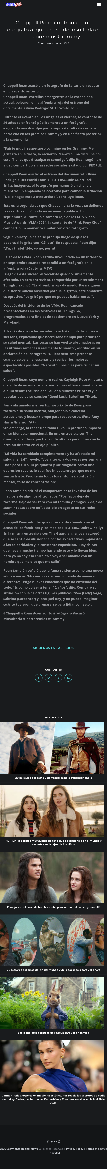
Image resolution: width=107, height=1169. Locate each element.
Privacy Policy (74, 1148)
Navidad (54, 1153)
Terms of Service (96, 1148)
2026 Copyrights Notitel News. (19, 1148)
